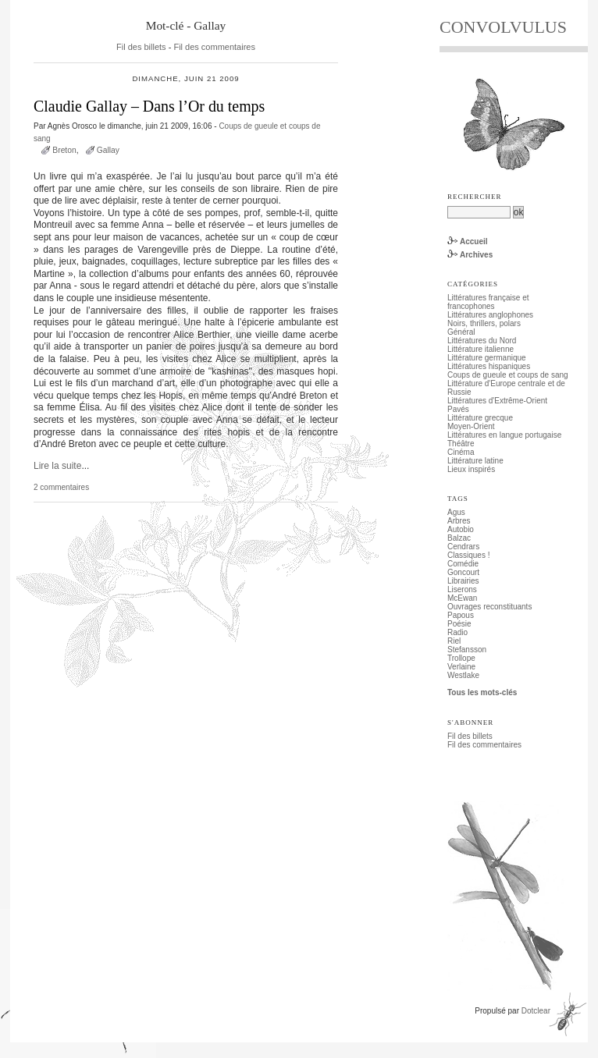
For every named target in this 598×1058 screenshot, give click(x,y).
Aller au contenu (54, 4)
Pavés (458, 409)
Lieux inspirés (471, 469)
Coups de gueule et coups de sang (507, 375)
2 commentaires (61, 487)
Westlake (463, 675)
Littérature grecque (480, 418)
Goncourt (463, 572)
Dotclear (535, 1011)
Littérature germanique (486, 357)
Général (461, 332)
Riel (454, 641)
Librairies (463, 581)
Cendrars (463, 546)
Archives (476, 254)
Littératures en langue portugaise (504, 435)
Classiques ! (468, 555)
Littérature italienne (480, 349)
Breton (64, 150)
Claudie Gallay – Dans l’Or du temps (149, 106)
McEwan (462, 598)
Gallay (108, 150)
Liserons (462, 589)
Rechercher (474, 197)
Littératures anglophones (490, 315)
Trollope (461, 658)
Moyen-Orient (471, 426)
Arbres (458, 521)
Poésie (459, 624)
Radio (457, 632)
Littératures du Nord (481, 340)
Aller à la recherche (175, 4)
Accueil (474, 241)
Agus (456, 512)
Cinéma (460, 452)
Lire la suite (57, 465)
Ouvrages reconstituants (489, 606)
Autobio (460, 529)
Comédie (463, 563)
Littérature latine (475, 460)
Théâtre (460, 443)
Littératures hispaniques (488, 366)
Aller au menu (112, 4)
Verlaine (461, 666)
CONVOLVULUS (503, 27)
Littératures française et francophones (488, 302)
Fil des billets (141, 46)
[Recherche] (479, 212)
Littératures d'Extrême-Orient (497, 400)
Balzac (459, 538)
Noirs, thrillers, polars (484, 323)
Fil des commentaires (214, 46)
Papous (460, 615)
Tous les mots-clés (482, 692)
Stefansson (466, 649)
